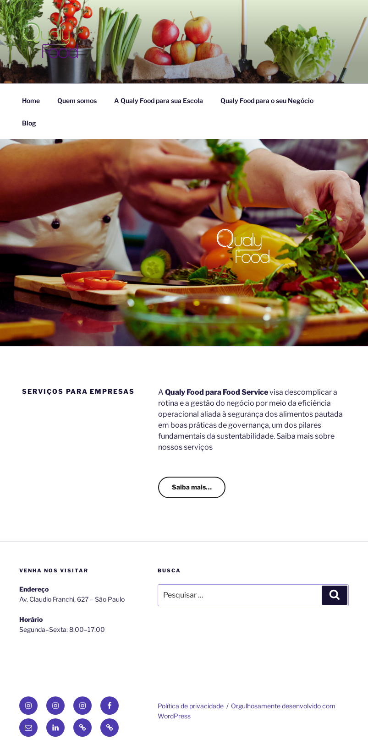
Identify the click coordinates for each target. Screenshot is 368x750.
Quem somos (77, 100)
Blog (29, 123)
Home (31, 100)
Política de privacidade (191, 706)
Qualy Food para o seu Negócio (266, 100)
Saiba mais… (192, 487)
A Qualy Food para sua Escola (158, 100)
